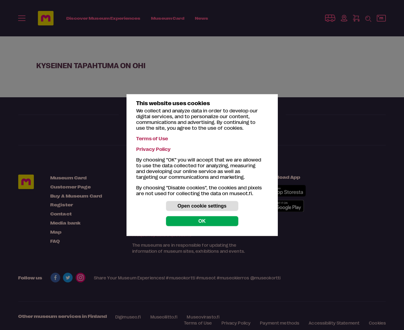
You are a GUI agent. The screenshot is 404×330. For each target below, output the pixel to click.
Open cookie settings (202, 205)
